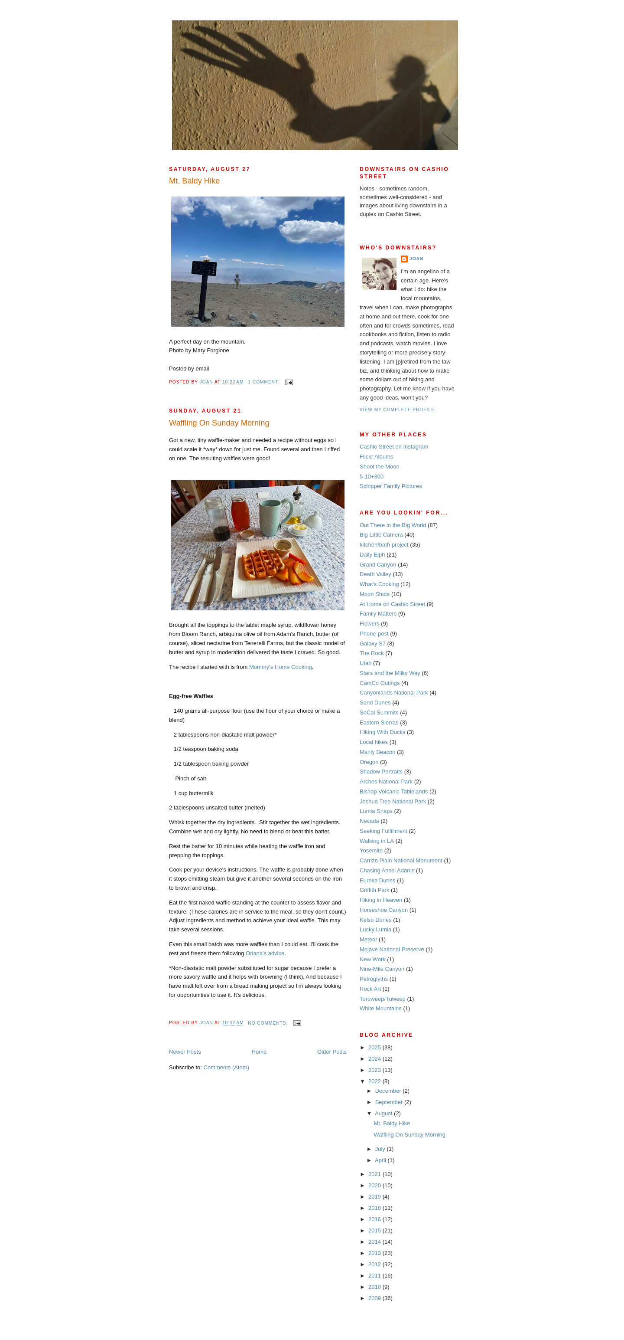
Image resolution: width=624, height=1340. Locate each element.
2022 (375, 1081)
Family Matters (378, 613)
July (381, 1149)
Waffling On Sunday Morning (219, 423)
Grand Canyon (378, 564)
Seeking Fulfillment (383, 831)
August (384, 1113)
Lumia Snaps (376, 811)
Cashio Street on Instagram (394, 446)
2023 (375, 1070)
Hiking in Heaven (381, 900)
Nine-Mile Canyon (382, 969)
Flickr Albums (376, 456)
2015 (375, 1230)
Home (259, 1051)
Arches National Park (386, 781)
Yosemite (371, 850)
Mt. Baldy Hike (194, 181)
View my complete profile (397, 409)
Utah (365, 663)
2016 (375, 1219)
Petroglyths (374, 979)
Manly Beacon (377, 752)
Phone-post (374, 633)
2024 (375, 1058)
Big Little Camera (381, 534)
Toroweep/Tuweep (383, 999)
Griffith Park (374, 890)
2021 (375, 1174)
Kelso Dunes (376, 920)
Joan (416, 258)
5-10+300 (372, 476)
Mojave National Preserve (392, 949)
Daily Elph (372, 554)
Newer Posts (185, 1051)
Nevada (369, 821)
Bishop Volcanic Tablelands (394, 791)
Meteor (368, 939)
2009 (375, 1298)
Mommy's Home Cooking (280, 667)
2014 (375, 1241)
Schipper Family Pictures (391, 486)
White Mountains (381, 1008)
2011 (375, 1275)
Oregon (369, 762)
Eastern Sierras (379, 722)
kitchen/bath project (384, 544)
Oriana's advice (265, 953)
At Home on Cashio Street (392, 604)
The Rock (372, 653)
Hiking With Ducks (382, 732)
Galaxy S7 (373, 643)
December (389, 1091)
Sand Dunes (375, 702)
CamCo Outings (380, 683)
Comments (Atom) (226, 1067)
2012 (375, 1264)
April (381, 1160)
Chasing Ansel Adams (387, 870)
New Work (373, 959)
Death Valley (375, 574)
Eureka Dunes (377, 880)
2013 (375, 1253)
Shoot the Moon (380, 466)
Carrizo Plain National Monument (401, 860)
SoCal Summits (379, 712)
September (389, 1102)
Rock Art (370, 989)
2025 (375, 1047)
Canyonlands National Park (394, 692)
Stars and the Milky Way (390, 673)
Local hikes (374, 742)
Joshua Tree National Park (393, 801)
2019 (375, 1196)
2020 (375, 1185)
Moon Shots (375, 594)
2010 (375, 1287)
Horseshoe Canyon (384, 910)
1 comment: (264, 382)
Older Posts (332, 1051)
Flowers (370, 623)
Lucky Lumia (375, 929)
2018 (375, 1208)
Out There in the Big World (393, 525)
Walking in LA (377, 841)
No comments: (268, 1023)
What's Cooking (379, 584)
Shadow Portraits (381, 771)
